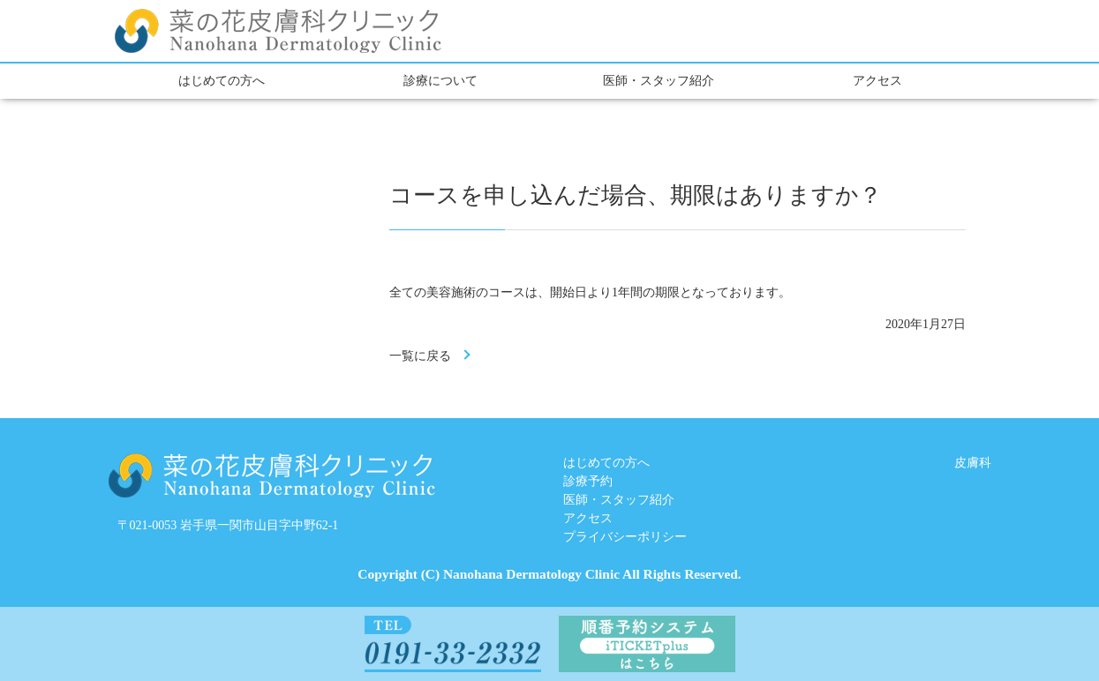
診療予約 (588, 481)
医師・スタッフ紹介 (658, 80)
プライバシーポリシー (625, 536)
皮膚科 (972, 462)
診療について (440, 80)
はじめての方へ (221, 80)
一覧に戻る (420, 356)
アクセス (877, 80)
